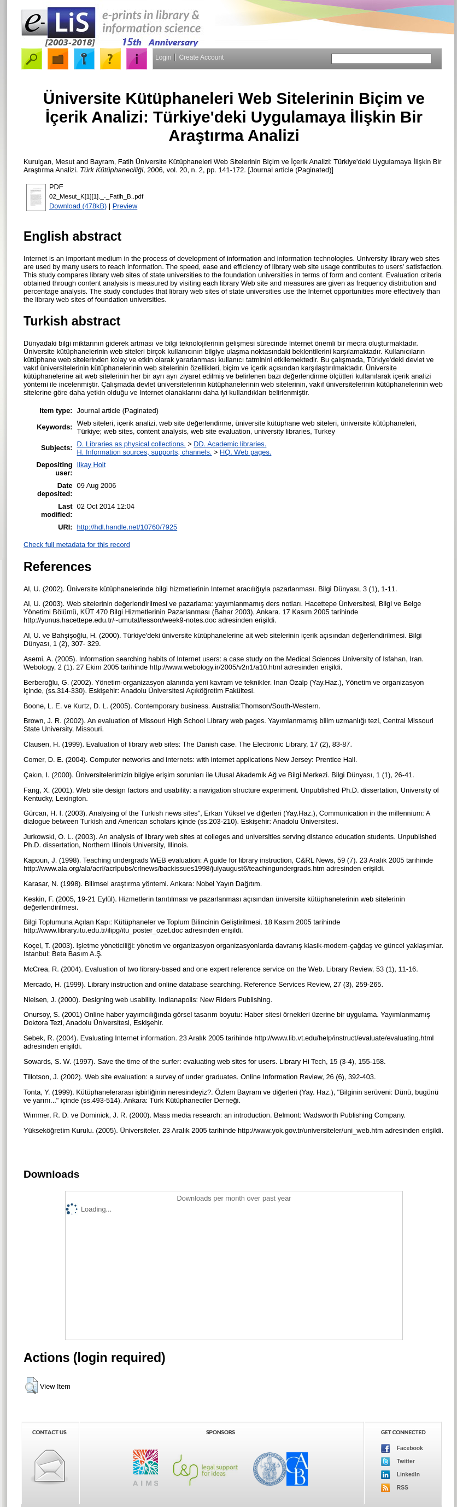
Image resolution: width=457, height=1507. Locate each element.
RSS (394, 1487)
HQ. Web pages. (245, 452)
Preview (125, 206)
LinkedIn (400, 1474)
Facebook (402, 1448)
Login (163, 57)
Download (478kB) (78, 206)
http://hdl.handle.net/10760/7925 (127, 527)
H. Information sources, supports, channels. (144, 452)
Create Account (201, 57)
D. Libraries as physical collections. (131, 444)
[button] (31, 1385)
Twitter (398, 1461)
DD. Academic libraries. (230, 444)
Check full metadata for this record (77, 544)
